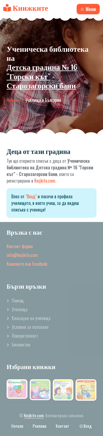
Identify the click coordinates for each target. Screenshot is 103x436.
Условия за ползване (30, 327)
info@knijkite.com (22, 255)
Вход (85, 426)
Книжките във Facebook (27, 264)
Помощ (18, 300)
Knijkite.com (44, 180)
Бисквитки (21, 344)
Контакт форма (20, 246)
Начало (13, 100)
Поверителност (25, 335)
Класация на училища (31, 318)
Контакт (62, 426)
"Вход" (31, 196)
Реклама (39, 426)
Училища (19, 309)
